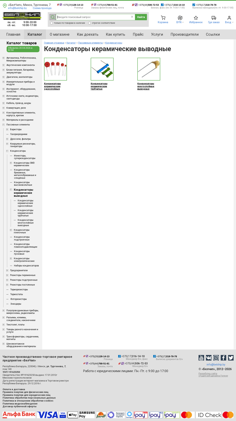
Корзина (163, 22)
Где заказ (214, 22)
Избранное (196, 22)
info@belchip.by (17, 8)
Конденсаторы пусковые (22, 252)
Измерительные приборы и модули (20, 83)
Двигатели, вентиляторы (19, 77)
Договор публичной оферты (20, 406)
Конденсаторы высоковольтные (23, 183)
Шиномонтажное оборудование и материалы (21, 345)
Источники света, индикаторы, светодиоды (22, 97)
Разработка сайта (216, 374)
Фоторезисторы (18, 299)
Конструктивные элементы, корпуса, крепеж (21, 114)
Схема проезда (42, 8)
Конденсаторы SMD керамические (24, 164)
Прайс (138, 34)
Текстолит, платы (15, 324)
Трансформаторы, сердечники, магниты (22, 337)
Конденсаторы (18, 151)
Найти (141, 17)
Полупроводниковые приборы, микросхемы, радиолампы (22, 311)
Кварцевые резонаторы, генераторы (23, 145)
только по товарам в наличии (67, 23)
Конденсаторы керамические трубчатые (25, 213)
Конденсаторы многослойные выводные (26, 223)
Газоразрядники (18, 134)
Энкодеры (15, 304)
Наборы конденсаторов (26, 265)
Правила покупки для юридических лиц (27, 395)
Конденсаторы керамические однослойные (25, 203)
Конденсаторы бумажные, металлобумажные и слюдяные (25, 174)
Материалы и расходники (19, 120)
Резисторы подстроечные (23, 280)
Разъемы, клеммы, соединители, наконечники (20, 318)
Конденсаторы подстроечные (22, 238)
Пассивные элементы (18, 124)
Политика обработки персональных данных (29, 397)
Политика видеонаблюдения (20, 403)
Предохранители (19, 270)
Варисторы (16, 129)
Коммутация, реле (16, 108)
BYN (178, 22)
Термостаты (16, 294)
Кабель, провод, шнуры (18, 103)
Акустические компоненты (20, 65)
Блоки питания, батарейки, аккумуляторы (20, 71)
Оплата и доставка (14, 389)
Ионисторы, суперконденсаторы (24, 157)
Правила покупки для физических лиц (25, 392)
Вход (228, 22)
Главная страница (54, 43)
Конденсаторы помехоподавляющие (25, 245)
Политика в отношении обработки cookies (28, 400)
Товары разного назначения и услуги (22, 330)
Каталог (71, 43)
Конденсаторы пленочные (22, 231)
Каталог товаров (22, 43)
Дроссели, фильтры (20, 139)
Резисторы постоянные (22, 284)
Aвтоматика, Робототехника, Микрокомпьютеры (21, 59)
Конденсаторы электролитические (24, 259)
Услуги (157, 34)
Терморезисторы (19, 289)
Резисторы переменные (22, 275)
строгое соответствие (101, 23)
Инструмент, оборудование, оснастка (21, 90)
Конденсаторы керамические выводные (23, 192)
